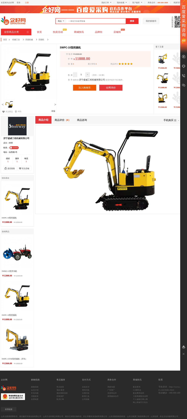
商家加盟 (111, 387)
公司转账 (85, 399)
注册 (27, 3)
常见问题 (34, 393)
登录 (18, 3)
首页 (39, 32)
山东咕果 (154, 416)
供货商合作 (112, 393)
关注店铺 (25, 168)
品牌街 (98, 32)
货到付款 (85, 390)
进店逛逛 (11, 168)
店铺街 (117, 32)
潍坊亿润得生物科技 (73, 416)
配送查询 (136, 387)
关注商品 (9, 112)
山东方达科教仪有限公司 (53, 416)
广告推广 (111, 390)
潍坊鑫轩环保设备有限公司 (30, 416)
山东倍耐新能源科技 (117, 416)
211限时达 (137, 390)
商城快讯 (79, 32)
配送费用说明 (138, 393)
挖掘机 (41, 40)
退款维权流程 (62, 393)
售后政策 (60, 387)
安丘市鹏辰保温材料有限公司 (95, 416)
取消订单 (60, 399)
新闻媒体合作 (113, 396)
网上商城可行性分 (140, 402)
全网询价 (111, 87)
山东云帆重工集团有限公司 (138, 416)
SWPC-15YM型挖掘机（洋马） (14, 359)
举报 (53, 111)
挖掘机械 (29, 40)
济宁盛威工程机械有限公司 (92, 80)
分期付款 (85, 393)
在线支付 (85, 387)
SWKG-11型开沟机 (9, 271)
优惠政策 (34, 396)
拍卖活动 (58, 32)
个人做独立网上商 (140, 399)
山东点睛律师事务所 (9, 416)
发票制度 (34, 399)
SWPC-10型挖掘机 (9, 218)
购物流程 (34, 387)
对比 (18, 111)
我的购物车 (151, 21)
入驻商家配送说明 (140, 396)
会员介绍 (34, 390)
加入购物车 (84, 87)
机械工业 (16, 40)
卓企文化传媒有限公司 (169, 416)
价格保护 (60, 396)
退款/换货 (60, 390)
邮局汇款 (85, 396)
